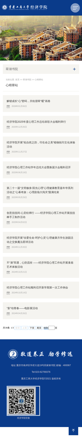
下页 (32, 328)
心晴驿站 (39, 79)
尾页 (39, 328)
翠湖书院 (27, 79)
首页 (17, 79)
